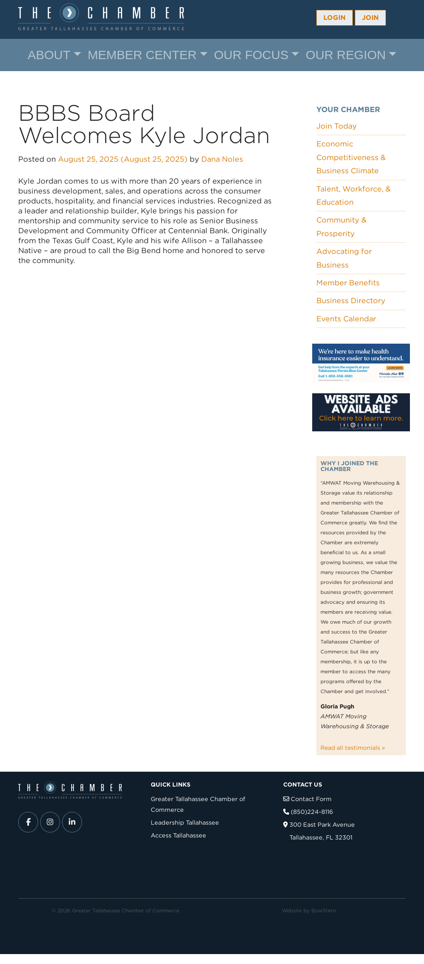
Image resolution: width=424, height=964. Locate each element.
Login (334, 18)
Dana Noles (222, 159)
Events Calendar (346, 318)
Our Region (345, 55)
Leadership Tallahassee (185, 822)
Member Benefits (348, 282)
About (49, 55)
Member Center (142, 55)
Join (370, 18)
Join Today (336, 126)
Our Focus (251, 55)
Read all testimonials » (352, 747)
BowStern (323, 910)
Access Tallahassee (178, 835)
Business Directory (350, 300)
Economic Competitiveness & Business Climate (351, 157)
